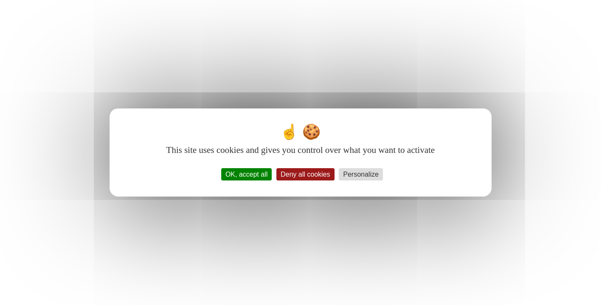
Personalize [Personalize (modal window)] (361, 174)
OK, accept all (246, 174)
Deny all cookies (305, 174)
